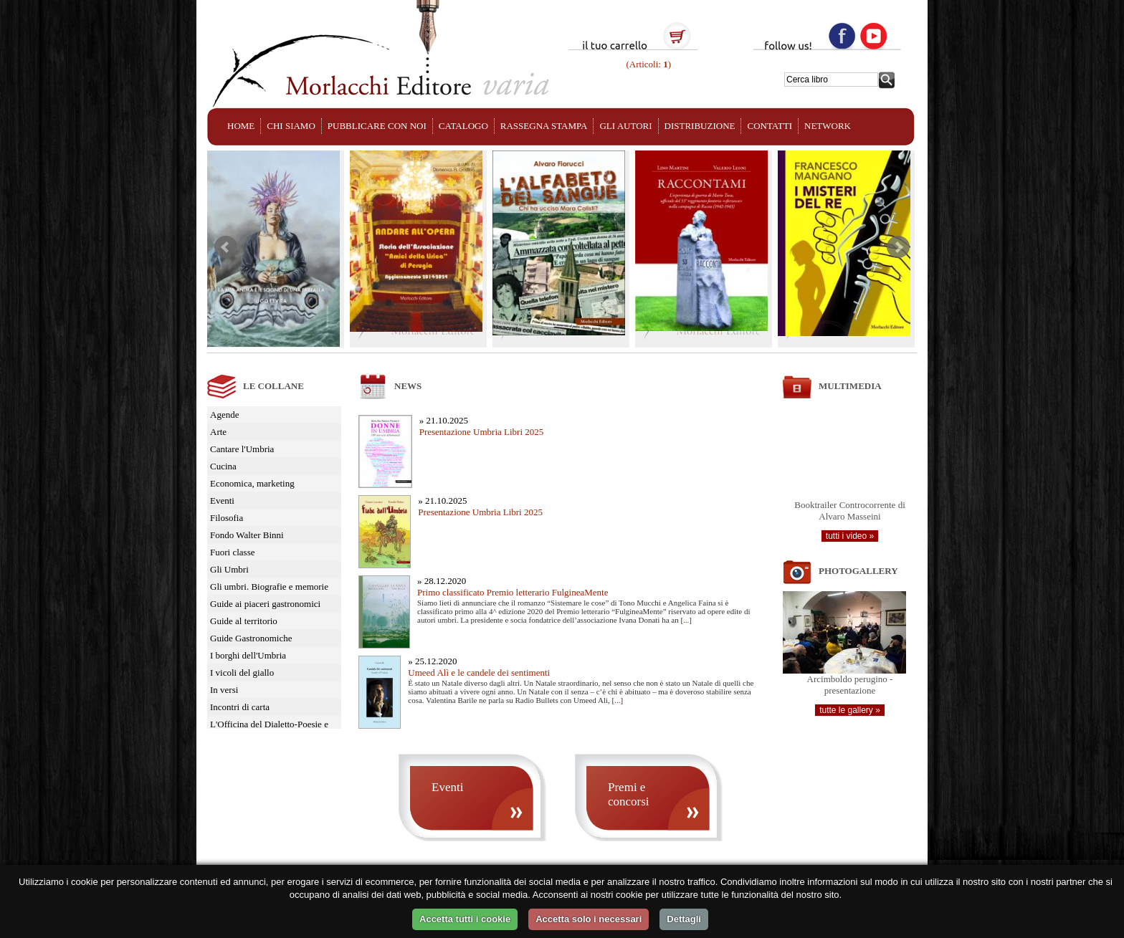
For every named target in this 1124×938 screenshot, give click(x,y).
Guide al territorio (243, 621)
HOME (240, 125)
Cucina (223, 466)
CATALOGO (463, 125)
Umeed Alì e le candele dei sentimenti (479, 672)
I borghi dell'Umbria (248, 655)
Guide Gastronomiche (251, 638)
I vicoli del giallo (242, 672)
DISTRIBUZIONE (700, 125)
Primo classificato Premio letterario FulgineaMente (512, 592)
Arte (218, 431)
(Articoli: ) (647, 64)
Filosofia (226, 517)
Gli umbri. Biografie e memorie (269, 586)
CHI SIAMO (291, 125)
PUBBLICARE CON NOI (377, 125)
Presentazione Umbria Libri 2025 (481, 431)
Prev (225, 247)
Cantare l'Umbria (242, 449)
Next (898, 247)
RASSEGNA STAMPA (544, 125)
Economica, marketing (252, 483)
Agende (224, 414)
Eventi (222, 500)
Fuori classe (232, 552)
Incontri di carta (240, 707)
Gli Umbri (229, 569)
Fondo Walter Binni (247, 535)
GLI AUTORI (625, 125)
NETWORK (827, 125)
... (686, 620)
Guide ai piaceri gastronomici (265, 603)
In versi (224, 689)
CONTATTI (769, 125)
